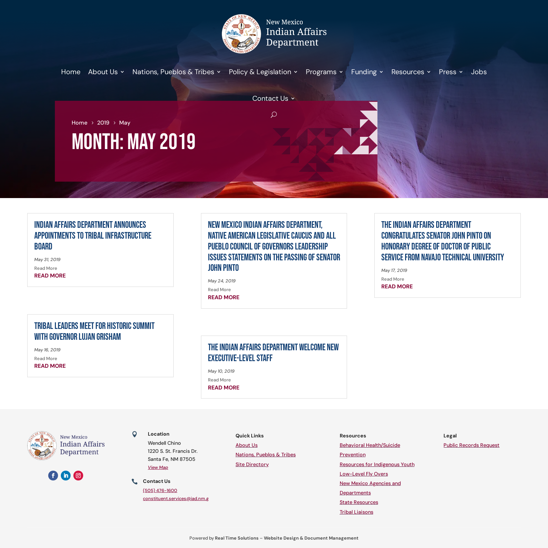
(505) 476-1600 (160, 490)
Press (447, 71)
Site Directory (252, 464)
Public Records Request (471, 445)
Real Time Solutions (237, 538)
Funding (364, 71)
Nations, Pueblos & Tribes (173, 71)
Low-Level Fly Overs (364, 474)
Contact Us (270, 98)
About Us (103, 71)
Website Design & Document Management (311, 538)
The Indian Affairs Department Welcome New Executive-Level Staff (273, 353)
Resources (407, 71)
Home (70, 71)
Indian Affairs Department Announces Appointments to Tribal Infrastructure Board (92, 236)
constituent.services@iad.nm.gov (178, 498)
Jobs (479, 71)
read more (50, 275)
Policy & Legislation (260, 71)
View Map (158, 467)
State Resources (359, 502)
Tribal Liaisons (356, 512)
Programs (321, 71)
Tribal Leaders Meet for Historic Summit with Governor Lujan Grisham (94, 332)
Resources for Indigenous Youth (377, 464)
